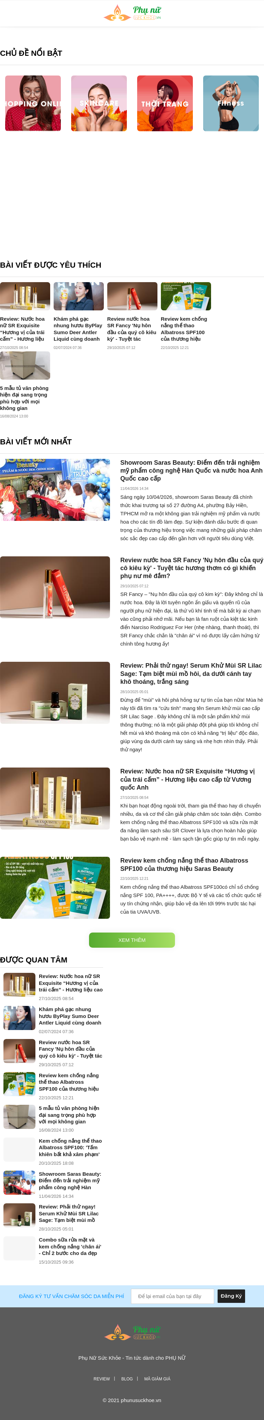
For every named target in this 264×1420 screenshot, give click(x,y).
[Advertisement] (132, 201)
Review (102, 1379)
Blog (127, 1379)
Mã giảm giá (157, 1379)
